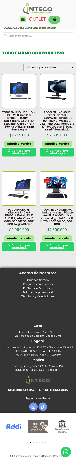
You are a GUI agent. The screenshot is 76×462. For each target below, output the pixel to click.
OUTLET (37, 19)
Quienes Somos (38, 280)
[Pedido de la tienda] (49, 67)
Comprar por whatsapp (20, 152)
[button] (23, 19)
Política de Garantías (38, 288)
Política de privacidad (38, 292)
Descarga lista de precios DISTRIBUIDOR (30, 28)
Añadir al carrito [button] (19, 144)
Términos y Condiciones (38, 296)
